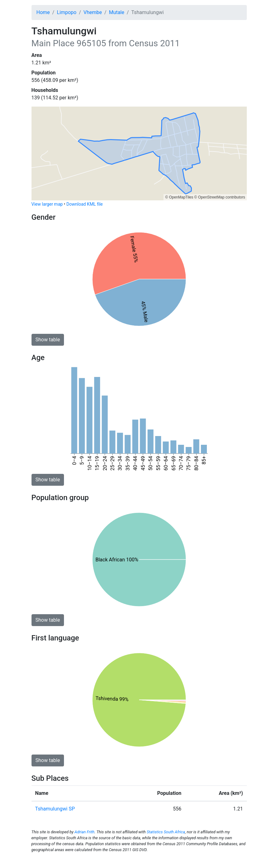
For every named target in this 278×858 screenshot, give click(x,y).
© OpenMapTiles (179, 197)
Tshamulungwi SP (55, 809)
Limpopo (66, 12)
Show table (48, 340)
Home (43, 12)
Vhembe (93, 12)
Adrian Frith (85, 832)
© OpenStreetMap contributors (219, 197)
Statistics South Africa (166, 832)
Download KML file (84, 204)
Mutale (116, 12)
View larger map (47, 204)
